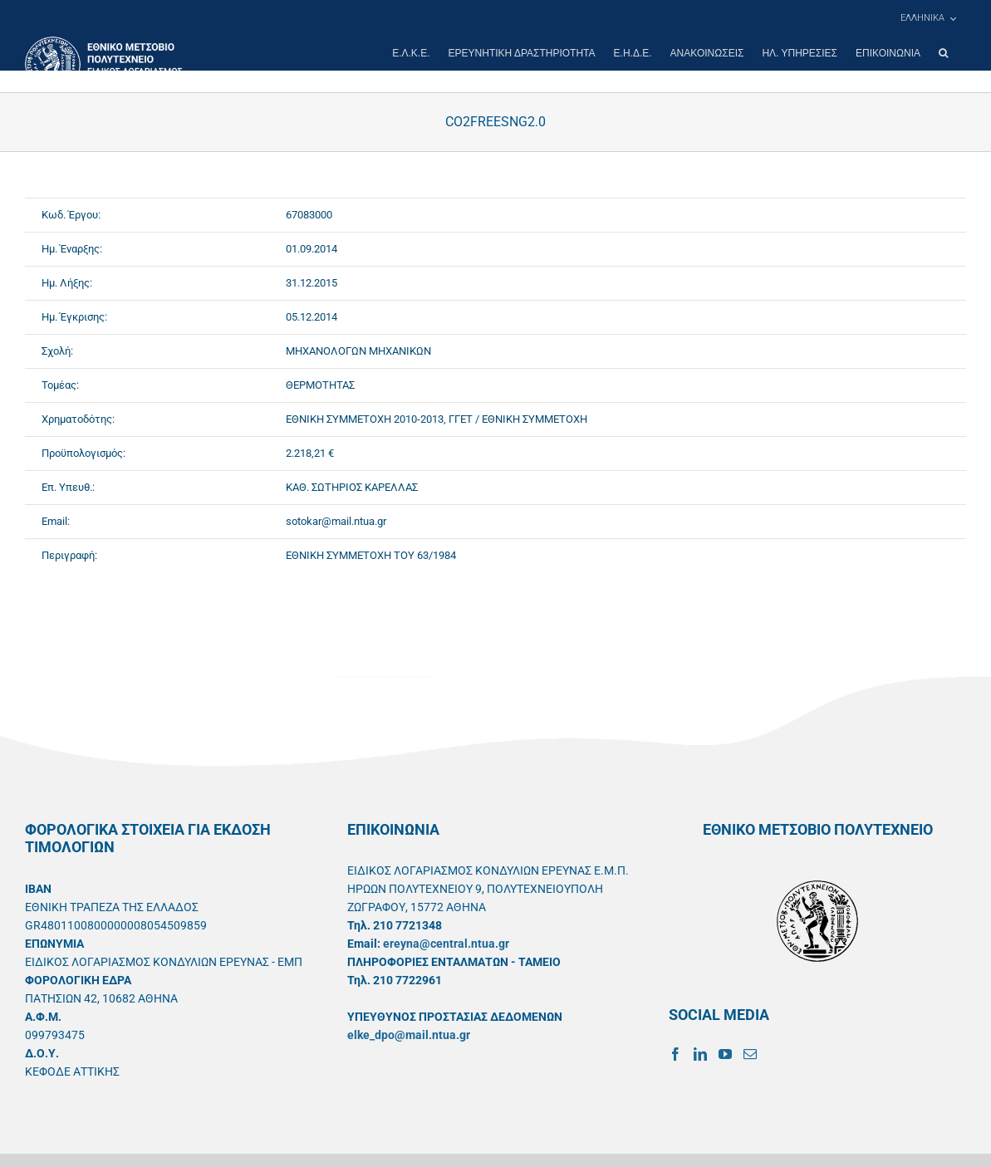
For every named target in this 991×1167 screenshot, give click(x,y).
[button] (943, 53)
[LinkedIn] (700, 1054)
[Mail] (750, 1054)
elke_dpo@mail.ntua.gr (408, 1035)
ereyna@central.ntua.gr (446, 943)
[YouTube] (725, 1054)
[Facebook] (675, 1054)
